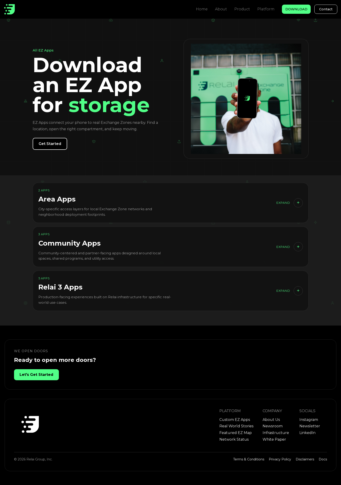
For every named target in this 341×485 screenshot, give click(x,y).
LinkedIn (307, 433)
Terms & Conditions (248, 459)
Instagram (308, 419)
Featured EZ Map (235, 433)
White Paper (274, 439)
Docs (323, 459)
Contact (325, 9)
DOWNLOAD (296, 9)
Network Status (234, 439)
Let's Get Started (36, 374)
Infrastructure (276, 433)
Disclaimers (305, 459)
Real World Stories (236, 426)
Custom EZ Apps (234, 419)
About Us (271, 419)
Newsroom (273, 426)
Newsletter (309, 426)
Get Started (50, 144)
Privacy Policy (280, 459)
